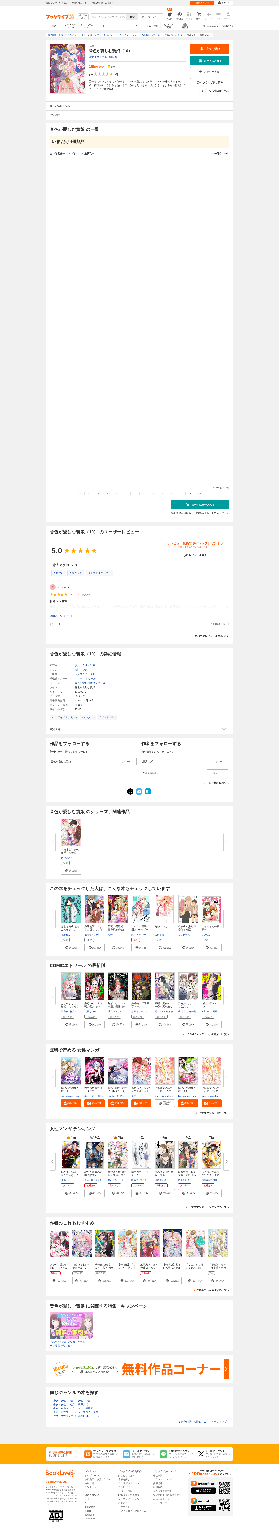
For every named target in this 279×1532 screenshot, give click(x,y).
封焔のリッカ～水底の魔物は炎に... (117, 1006)
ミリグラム (184, 934)
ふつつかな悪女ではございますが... (210, 1175)
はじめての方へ (210, 26)
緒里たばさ (184, 1180)
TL (119, 26)
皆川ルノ (206, 1011)
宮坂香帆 (159, 934)
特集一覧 (89, 1483)
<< (79, 493)
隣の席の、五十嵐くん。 (140, 1174)
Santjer (111, 1096)
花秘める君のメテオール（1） (81, 1266)
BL (103, 25)
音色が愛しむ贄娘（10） (89, 458)
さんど (98, 1180)
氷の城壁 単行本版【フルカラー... (165, 1174)
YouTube (89, 1514)
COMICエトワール (85, 678)
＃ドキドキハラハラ (99, 572)
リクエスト (124, 1507)
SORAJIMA (104, 1096)
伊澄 (119, 1096)
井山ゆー (65, 1180)
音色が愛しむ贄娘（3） (88, 231)
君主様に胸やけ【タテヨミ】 (93, 1090)
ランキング (90, 1487)
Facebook (90, 1518)
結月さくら (137, 1011)
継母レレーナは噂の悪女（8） (93, 1005)
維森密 (64, 1011)
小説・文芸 (152, 26)
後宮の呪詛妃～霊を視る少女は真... (117, 929)
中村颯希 (215, 1180)
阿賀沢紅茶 (160, 1180)
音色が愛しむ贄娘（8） (88, 393)
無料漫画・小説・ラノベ (97, 1479)
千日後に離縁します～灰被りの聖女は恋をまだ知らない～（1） (104, 1269)
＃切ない (58, 572)
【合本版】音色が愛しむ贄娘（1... (70, 852)
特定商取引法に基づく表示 (167, 1495)
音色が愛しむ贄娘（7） (88, 360)
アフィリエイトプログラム (132, 1511)
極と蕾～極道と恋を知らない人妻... (70, 1175)
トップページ (92, 1475)
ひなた (143, 1180)
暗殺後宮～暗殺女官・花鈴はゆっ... (187, 1175)
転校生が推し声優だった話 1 (187, 928)
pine (157, 1096)
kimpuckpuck (167, 1096)
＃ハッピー (69, 616)
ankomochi (63, 587)
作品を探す (124, 1479)
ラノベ (136, 26)
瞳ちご (134, 1180)
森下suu (135, 934)
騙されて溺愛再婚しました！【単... (187, 1091)
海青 (110, 934)
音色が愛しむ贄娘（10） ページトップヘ (204, 1421)
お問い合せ (124, 1503)
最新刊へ (89, 153)
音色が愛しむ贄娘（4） (88, 263)
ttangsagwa (67, 1096)
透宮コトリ (114, 1011)
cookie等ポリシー (162, 1499)
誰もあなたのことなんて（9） (187, 1005)
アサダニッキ (149, 934)
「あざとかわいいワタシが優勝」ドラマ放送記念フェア (70, 1343)
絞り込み (83, 17)
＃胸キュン (75, 572)
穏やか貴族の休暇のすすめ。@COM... (93, 1175)
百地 (86, 1180)
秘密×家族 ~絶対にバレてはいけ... (118, 1090)
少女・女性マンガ (87, 26)
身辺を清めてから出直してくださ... (93, 929)
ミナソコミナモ (101, 934)
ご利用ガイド (226, 26)
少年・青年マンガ (70, 26)
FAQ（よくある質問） (130, 1495)
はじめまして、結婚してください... (70, 1006)
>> (199, 493)
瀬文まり (136, 1096)
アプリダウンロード (128, 1483)
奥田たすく (90, 1096)
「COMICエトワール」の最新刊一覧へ (207, 1034)
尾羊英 (205, 1180)
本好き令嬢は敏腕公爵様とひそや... (117, 1175)
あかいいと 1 (162, 926)
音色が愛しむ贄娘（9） (88, 425)
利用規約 (158, 1487)
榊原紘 (216, 1011)
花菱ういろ (90, 1011)
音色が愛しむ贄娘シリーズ (90, 682)
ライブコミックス (85, 674)
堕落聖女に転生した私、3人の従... (163, 1091)
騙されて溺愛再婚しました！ (70, 1090)
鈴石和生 (112, 1180)
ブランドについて (162, 1479)
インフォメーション (128, 1499)
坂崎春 (88, 934)
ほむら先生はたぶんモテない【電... (70, 929)
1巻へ (74, 153)
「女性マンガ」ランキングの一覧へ (209, 1207)
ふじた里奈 (104, 1011)
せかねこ (65, 934)
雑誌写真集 (185, 26)
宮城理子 (206, 934)
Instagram (90, 1507)
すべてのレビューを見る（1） (212, 636)
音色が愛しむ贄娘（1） (88, 166)
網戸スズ (94, 57)
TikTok (88, 1511)
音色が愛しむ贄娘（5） (88, 296)
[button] (71, 870)
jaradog (79, 1096)
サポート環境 (125, 1491)
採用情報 (158, 1483)
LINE (87, 1499)
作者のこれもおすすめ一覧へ (212, 1290)
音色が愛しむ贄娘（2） (88, 198)
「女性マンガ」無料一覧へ (214, 1113)
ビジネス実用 (168, 26)
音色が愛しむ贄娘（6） (88, 328)
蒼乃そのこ (76, 1011)
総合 (54, 26)
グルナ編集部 (109, 57)
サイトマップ (160, 1503)
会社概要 (158, 1475)
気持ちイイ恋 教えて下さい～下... (141, 1090)
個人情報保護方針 (162, 1491)
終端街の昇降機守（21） (140, 1005)
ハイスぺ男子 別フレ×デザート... (140, 929)
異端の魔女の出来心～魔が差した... (163, 1006)
